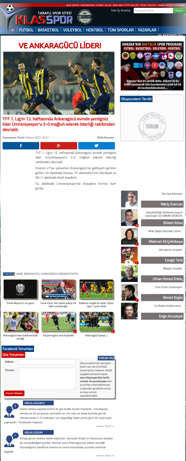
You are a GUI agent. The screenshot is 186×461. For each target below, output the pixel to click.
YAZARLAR (147, 30)
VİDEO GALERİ (148, 5)
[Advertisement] (18, 205)
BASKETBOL (48, 30)
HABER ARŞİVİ (165, 5)
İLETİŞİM (180, 5)
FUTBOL (26, 30)
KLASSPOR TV (170, 36)
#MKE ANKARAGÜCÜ (28, 273)
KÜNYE (100, 5)
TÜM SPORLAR (120, 30)
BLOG (108, 5)
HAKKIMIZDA (87, 5)
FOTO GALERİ (131, 5)
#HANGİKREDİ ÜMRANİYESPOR (59, 273)
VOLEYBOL (72, 30)
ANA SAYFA (72, 5)
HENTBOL (94, 30)
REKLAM (117, 5)
